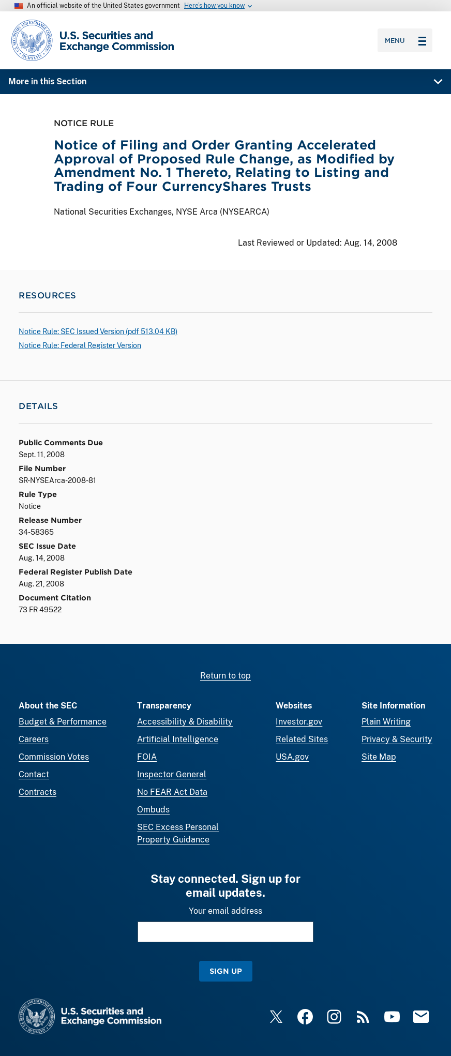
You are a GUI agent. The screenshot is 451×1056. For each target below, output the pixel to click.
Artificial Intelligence (177, 739)
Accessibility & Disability (185, 722)
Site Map (379, 757)
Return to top (225, 676)
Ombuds (153, 809)
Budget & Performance (63, 722)
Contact (34, 774)
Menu (405, 40)
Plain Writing (386, 722)
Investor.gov (299, 722)
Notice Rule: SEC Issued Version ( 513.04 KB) (98, 331)
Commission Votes (54, 757)
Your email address (225, 911)
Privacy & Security (397, 739)
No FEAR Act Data (172, 792)
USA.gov (292, 757)
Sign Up (225, 971)
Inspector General (171, 774)
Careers (34, 739)
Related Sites (302, 739)
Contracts (37, 792)
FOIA (147, 757)
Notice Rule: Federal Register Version (80, 345)
